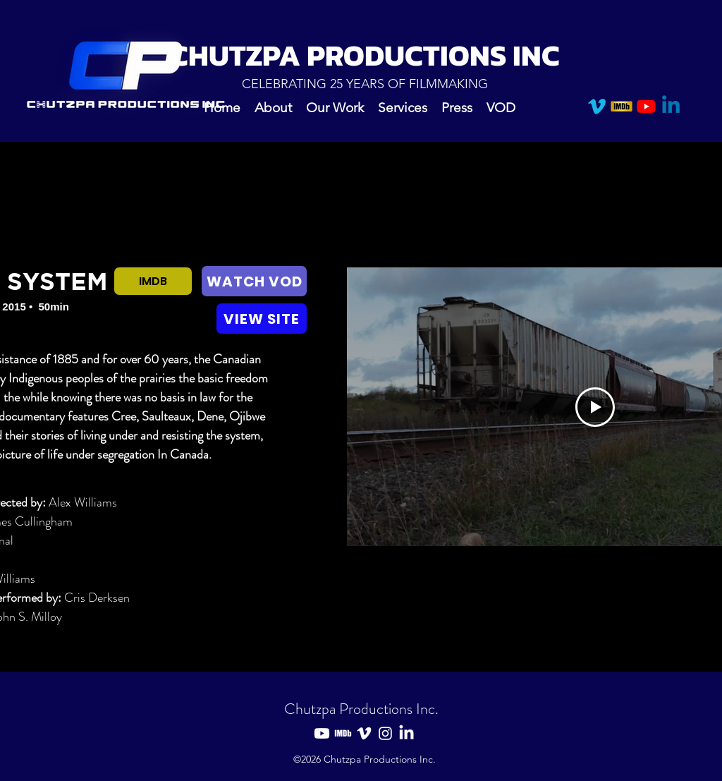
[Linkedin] (671, 106)
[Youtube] (646, 106)
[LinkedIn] (406, 733)
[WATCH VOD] (254, 281)
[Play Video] (595, 407)
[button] (335, 106)
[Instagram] (385, 733)
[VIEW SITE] (261, 318)
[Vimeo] (597, 106)
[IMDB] (621, 106)
